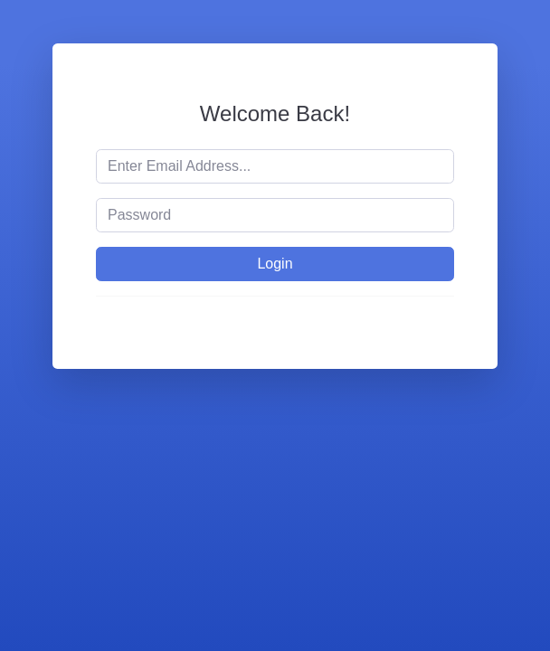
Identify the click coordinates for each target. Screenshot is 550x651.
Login (274, 263)
